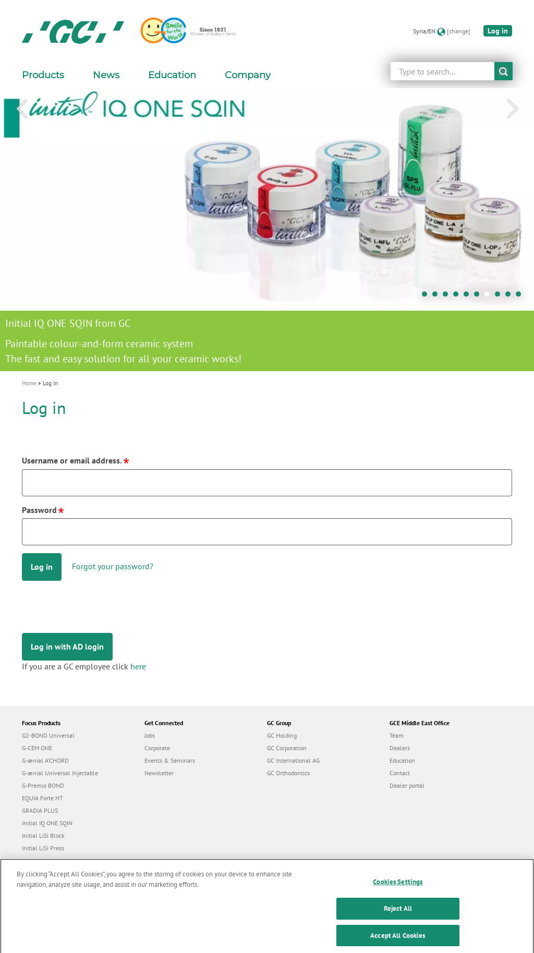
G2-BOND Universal (48, 735)
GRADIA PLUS (40, 810)
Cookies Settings (397, 888)
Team (397, 735)
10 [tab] (521, 296)
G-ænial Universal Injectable (60, 773)
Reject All (398, 915)
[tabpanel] (267, 229)
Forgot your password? (112, 566)
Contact (400, 773)
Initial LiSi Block (43, 835)
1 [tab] (427, 296)
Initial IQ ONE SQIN (47, 823)
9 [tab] (510, 296)
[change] (458, 31)
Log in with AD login (67, 646)
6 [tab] (479, 296)
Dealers (400, 748)
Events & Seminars (169, 760)
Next (513, 109)
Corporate (157, 748)
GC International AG (293, 760)
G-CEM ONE (37, 748)
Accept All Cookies (397, 941)
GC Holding (282, 735)
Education (402, 760)
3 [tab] (448, 296)
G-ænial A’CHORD (45, 760)
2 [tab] (437, 296)
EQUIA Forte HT (42, 798)
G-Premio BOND (43, 785)
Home (29, 383)
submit (503, 71)
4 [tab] (458, 296)
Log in (498, 30)
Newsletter (159, 773)
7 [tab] (489, 296)
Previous (21, 109)
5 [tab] (469, 296)
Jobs (149, 735)
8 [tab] (500, 296)
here (138, 666)
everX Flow (37, 860)
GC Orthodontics (288, 773)
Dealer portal (407, 785)
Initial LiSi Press (43, 848)
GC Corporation (287, 748)
